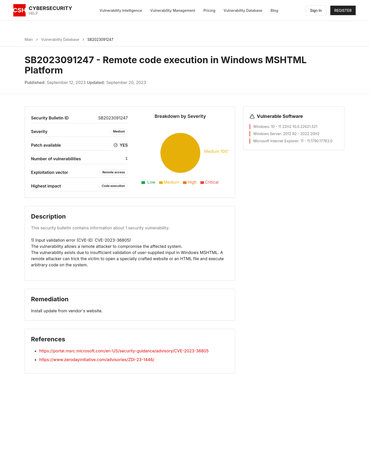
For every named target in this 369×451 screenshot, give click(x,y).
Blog (274, 10)
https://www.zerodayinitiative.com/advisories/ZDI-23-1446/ (96, 359)
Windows (261, 126)
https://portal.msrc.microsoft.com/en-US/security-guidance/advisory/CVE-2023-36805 (124, 350)
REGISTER (343, 10)
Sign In (316, 10)
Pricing (209, 10)
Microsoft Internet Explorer (275, 141)
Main (29, 39)
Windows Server (267, 133)
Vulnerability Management (172, 10)
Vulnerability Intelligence (121, 10)
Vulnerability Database (243, 10)
